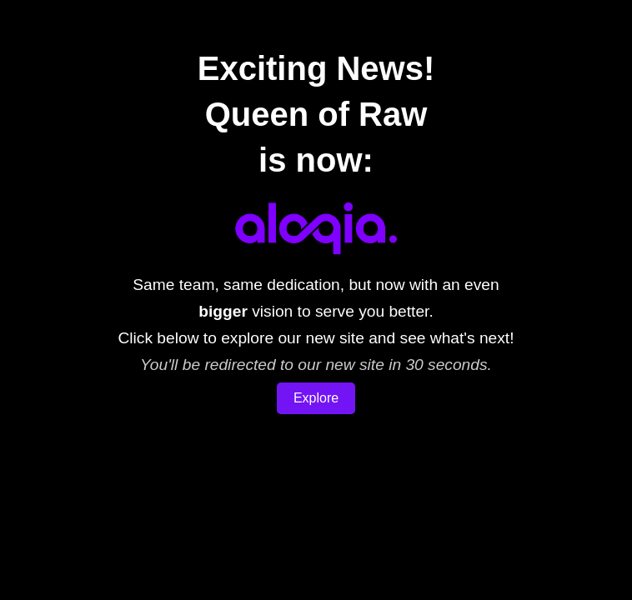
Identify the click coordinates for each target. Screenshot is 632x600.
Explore (316, 398)
